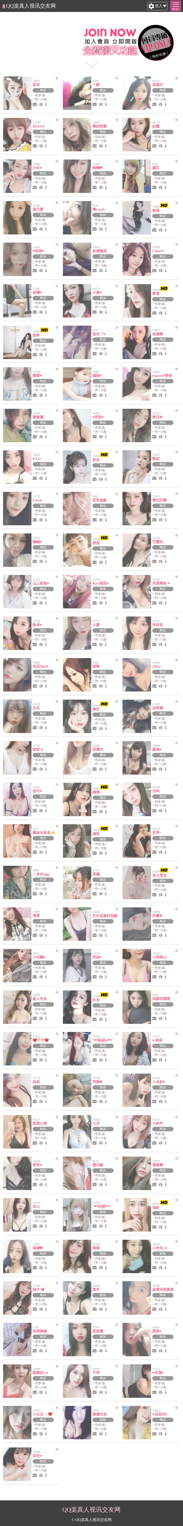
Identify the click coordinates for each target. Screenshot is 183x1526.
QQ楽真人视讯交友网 (31, 6)
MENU (175, 9)
